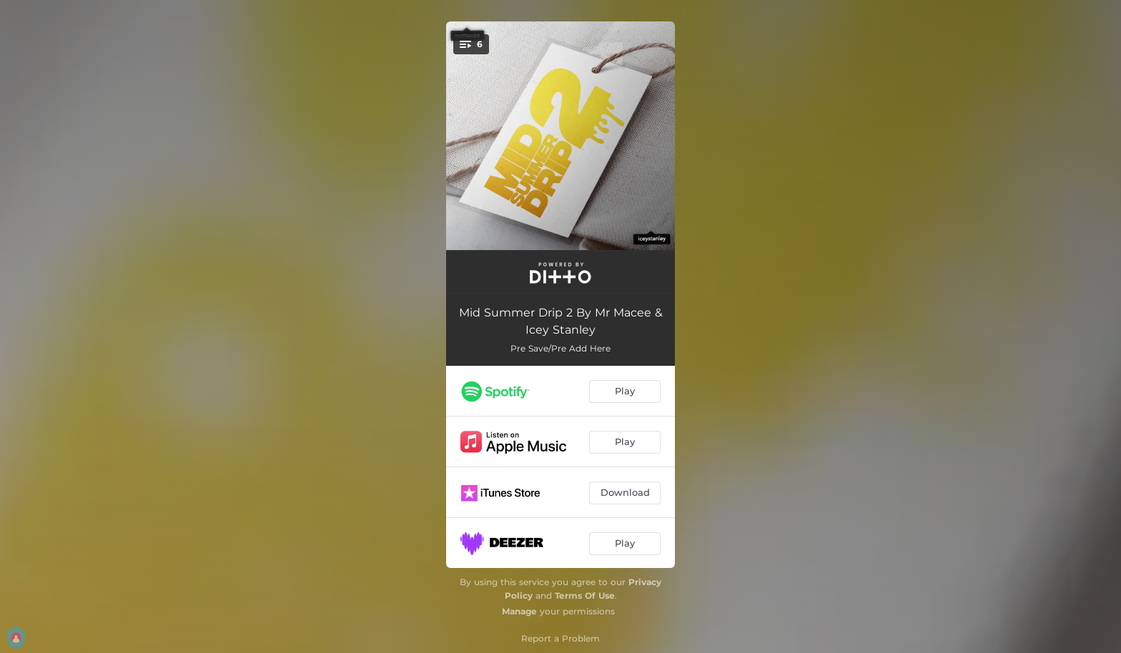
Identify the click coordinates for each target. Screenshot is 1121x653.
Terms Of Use (585, 595)
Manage (519, 611)
